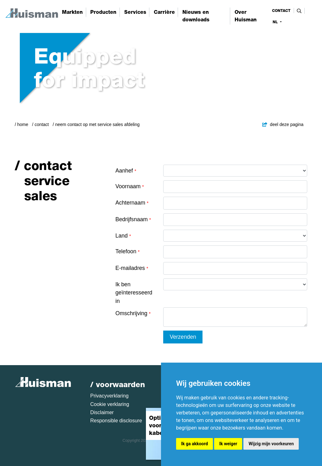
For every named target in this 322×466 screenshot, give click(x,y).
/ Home (21, 124)
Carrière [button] (164, 12)
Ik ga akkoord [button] (194, 443)
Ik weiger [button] (228, 443)
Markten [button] (72, 12)
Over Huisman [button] (246, 16)
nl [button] (276, 22)
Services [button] (135, 12)
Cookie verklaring (109, 404)
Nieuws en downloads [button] (195, 16)
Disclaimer (102, 412)
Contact (42, 124)
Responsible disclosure (116, 420)
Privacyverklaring (109, 395)
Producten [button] (103, 12)
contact (281, 10)
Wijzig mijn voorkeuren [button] (271, 443)
